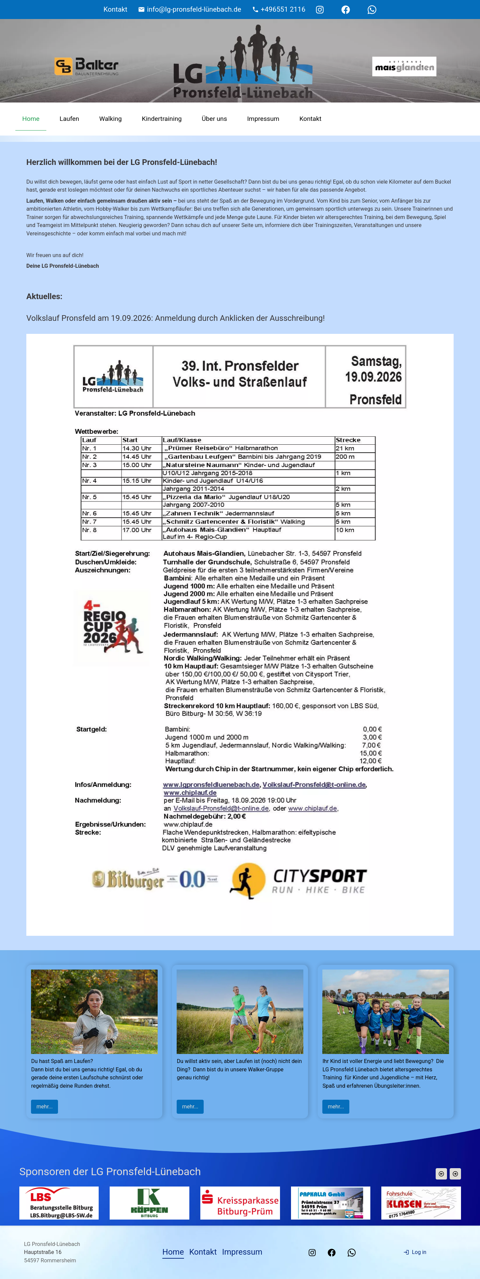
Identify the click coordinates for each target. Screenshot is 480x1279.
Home (31, 119)
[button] (441, 1174)
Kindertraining (162, 119)
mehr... (45, 1106)
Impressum (263, 119)
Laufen (69, 119)
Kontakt (310, 119)
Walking (110, 119)
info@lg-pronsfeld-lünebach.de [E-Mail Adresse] (194, 9)
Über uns (214, 119)
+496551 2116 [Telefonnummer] (283, 9)
